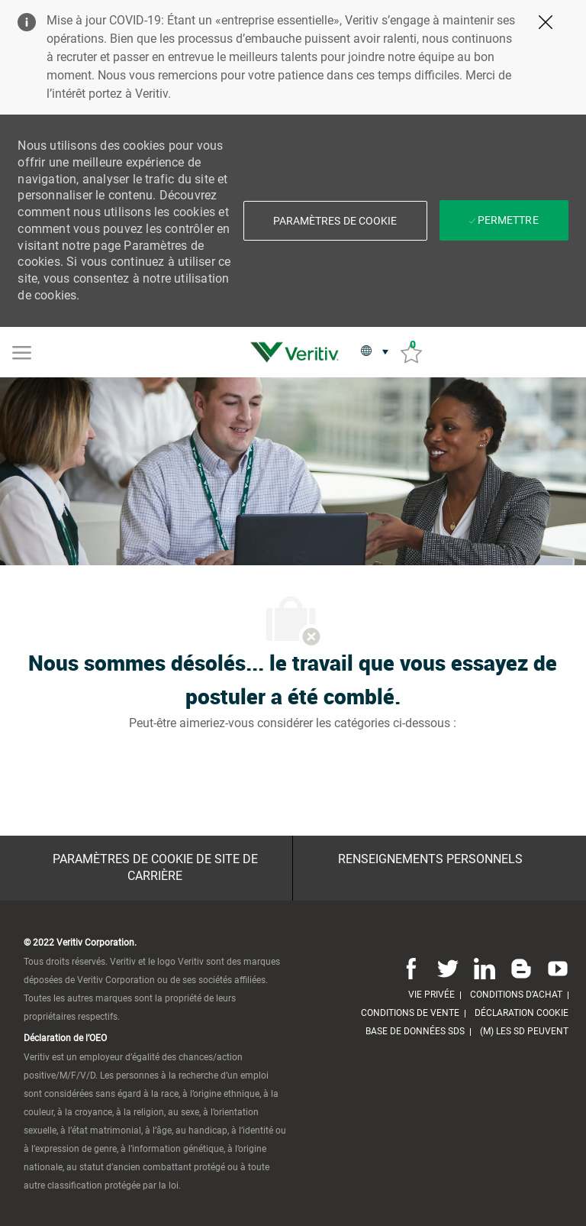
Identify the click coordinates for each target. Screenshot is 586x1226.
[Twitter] (448, 969)
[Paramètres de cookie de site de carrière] (155, 868)
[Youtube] (554, 969)
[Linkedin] (484, 969)
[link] (298, 352)
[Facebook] (411, 969)
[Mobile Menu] (21, 351)
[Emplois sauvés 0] (411, 352)
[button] (335, 221)
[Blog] (521, 969)
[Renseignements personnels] (430, 859)
